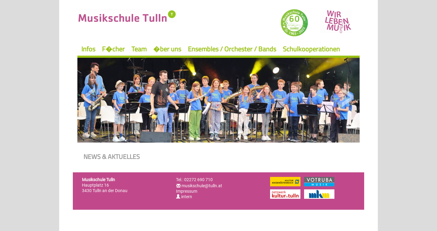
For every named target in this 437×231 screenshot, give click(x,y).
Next (348, 97)
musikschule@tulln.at (201, 185)
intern (184, 196)
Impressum (186, 191)
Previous (89, 97)
